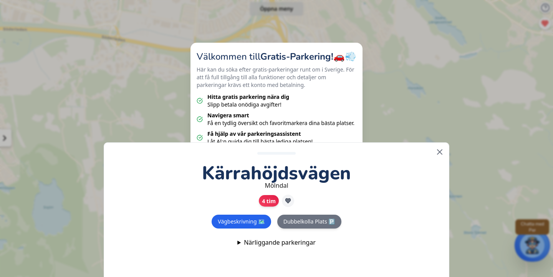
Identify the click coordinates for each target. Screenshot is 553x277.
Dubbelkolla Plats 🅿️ (309, 221)
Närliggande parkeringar (280, 242)
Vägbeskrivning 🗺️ (241, 221)
